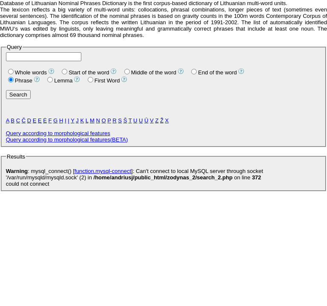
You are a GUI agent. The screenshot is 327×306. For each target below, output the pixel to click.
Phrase (20, 80)
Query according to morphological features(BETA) (67, 139)
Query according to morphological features (58, 133)
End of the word (214, 72)
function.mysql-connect (103, 171)
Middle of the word (150, 72)
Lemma (59, 80)
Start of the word (85, 72)
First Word (104, 80)
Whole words (27, 72)
